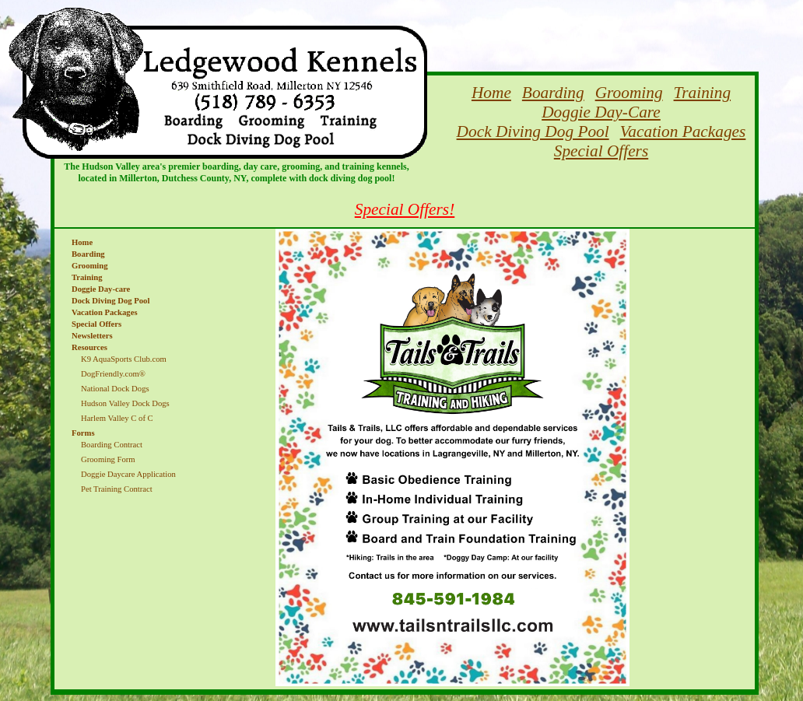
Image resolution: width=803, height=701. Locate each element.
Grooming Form (108, 459)
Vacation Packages (683, 131)
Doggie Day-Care (601, 112)
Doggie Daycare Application (128, 474)
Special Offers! (405, 209)
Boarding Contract (111, 444)
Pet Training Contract (117, 489)
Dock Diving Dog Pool (533, 131)
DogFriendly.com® (113, 374)
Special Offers (601, 151)
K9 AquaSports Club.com (124, 359)
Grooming (629, 92)
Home (491, 92)
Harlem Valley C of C (117, 418)
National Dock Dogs (115, 388)
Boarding (553, 92)
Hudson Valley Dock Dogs (125, 403)
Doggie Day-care (101, 289)
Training (702, 92)
